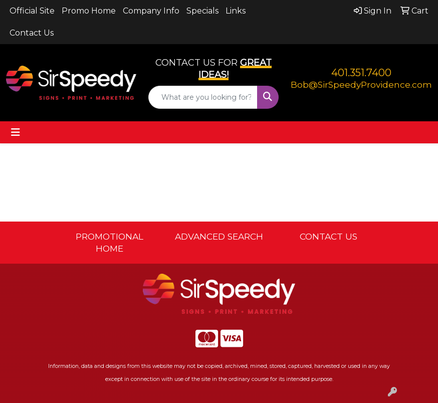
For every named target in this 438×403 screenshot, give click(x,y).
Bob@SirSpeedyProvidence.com (361, 84)
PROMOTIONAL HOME (109, 242)
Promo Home (89, 11)
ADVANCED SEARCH (219, 236)
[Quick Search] (203, 97)
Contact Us (32, 33)
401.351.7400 (361, 73)
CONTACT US (328, 236)
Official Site (32, 11)
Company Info (151, 11)
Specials (202, 11)
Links (236, 11)
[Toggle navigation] (15, 132)
